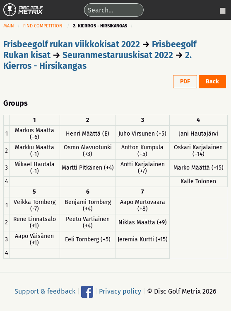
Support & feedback (44, 291)
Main (8, 26)
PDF (185, 81)
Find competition (43, 26)
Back (212, 81)
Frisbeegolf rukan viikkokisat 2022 (71, 44)
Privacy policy (120, 291)
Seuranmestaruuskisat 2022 (118, 55)
